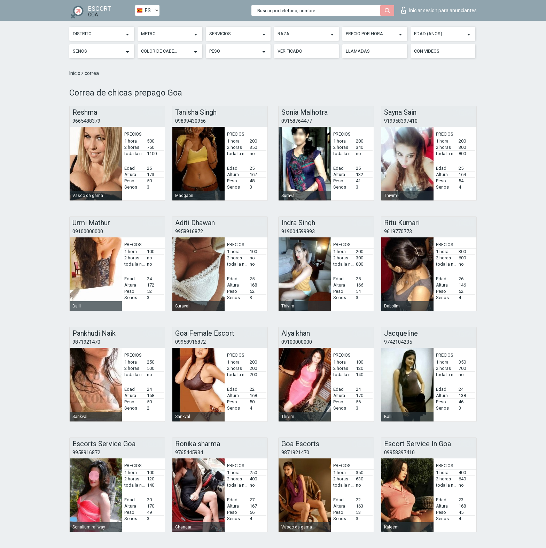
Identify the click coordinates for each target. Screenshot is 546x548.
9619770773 (398, 231)
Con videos (426, 51)
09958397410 (399, 452)
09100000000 (87, 231)
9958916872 (189, 231)
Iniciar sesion (439, 10)
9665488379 (86, 121)
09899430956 (190, 121)
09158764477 (296, 121)
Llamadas (358, 51)
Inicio (75, 73)
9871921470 (86, 342)
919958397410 (401, 121)
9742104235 (398, 342)
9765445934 (189, 452)
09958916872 (190, 342)
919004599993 (298, 231)
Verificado (290, 51)
